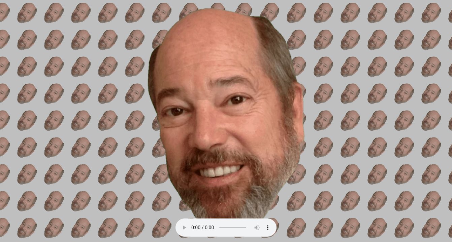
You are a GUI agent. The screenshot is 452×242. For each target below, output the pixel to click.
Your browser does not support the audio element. (226, 227)
